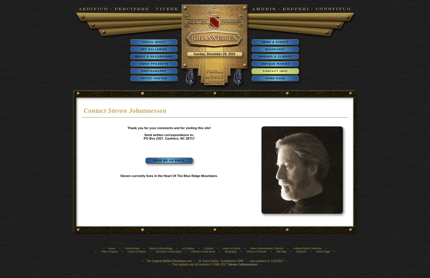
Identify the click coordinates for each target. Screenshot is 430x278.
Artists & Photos (136, 251)
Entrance (301, 251)
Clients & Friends (257, 251)
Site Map (281, 251)
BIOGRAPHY (275, 49)
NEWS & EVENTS (275, 42)
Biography (231, 251)
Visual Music (132, 248)
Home (111, 248)
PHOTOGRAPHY (154, 71)
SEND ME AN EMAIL (169, 160)
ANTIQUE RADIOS (275, 63)
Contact (208, 248)
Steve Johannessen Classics (266, 248)
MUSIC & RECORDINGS (154, 56)
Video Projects (109, 251)
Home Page (323, 251)
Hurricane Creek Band (168, 251)
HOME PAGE (275, 78)
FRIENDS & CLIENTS (275, 56)
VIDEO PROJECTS (153, 63)
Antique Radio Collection (307, 248)
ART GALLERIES (154, 49)
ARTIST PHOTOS (154, 78)
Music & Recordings (160, 248)
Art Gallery (188, 248)
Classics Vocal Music (203, 251)
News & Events (231, 248)
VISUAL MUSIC (154, 42)
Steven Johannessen (243, 264)
